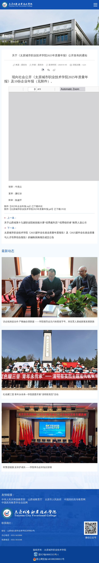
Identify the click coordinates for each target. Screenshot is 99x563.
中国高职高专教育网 (74, 499)
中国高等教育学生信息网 (15, 502)
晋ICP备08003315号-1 (48, 554)
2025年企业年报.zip (20, 206)
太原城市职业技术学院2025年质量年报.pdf (31, 209)
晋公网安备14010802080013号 (50, 559)
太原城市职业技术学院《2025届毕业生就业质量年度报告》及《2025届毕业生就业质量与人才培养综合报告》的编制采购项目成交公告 (49, 235)
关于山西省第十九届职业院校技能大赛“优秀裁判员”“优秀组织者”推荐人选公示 (45, 222)
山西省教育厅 (35, 499)
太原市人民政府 (53, 499)
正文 (24, 41)
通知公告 (14, 41)
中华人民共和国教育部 (13, 499)
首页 (4, 41)
